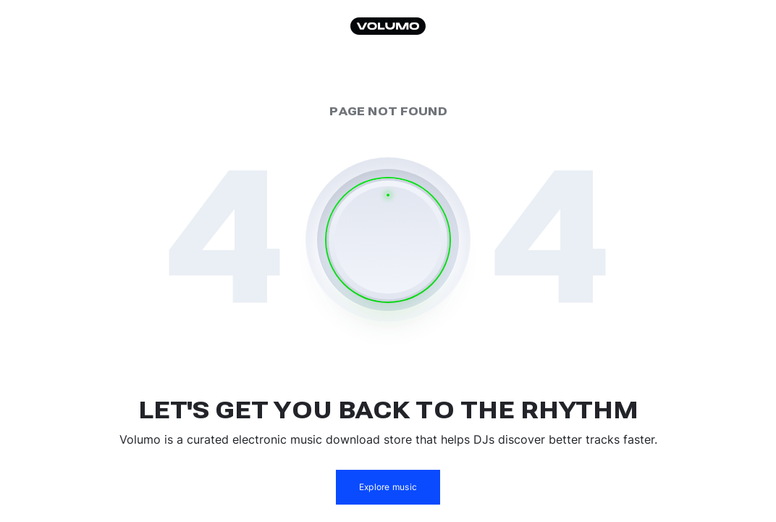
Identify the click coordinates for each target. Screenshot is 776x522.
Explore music (388, 486)
